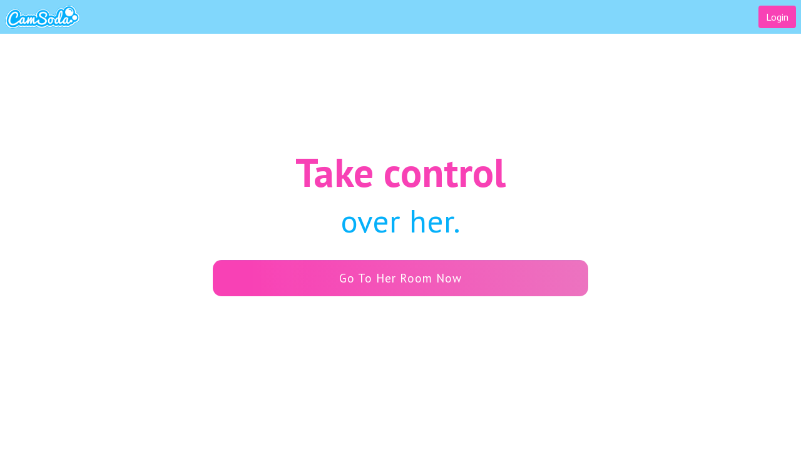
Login (777, 17)
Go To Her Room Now (347, 278)
